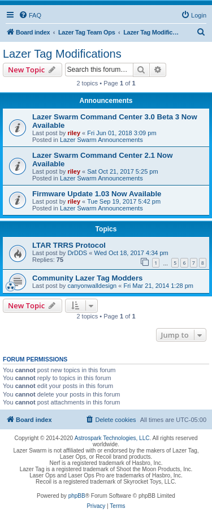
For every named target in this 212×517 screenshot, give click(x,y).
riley (73, 133)
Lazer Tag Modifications (62, 54)
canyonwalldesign (91, 285)
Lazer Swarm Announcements (101, 139)
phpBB (76, 496)
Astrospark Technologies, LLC (112, 438)
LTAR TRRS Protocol (69, 245)
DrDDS (77, 252)
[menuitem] (30, 15)
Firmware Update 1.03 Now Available (96, 193)
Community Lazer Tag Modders (87, 278)
